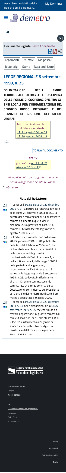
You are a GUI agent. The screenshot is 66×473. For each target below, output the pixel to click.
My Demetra (53, 3)
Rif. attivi (28, 60)
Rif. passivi (45, 60)
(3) (6, 141)
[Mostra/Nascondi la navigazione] (6, 17)
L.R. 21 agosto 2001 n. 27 (32, 132)
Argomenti (12, 60)
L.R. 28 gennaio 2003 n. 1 (32, 136)
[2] (5, 237)
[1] (5, 205)
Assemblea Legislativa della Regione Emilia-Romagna (20, 5)
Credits (55, 462)
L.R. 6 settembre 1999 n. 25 (34, 308)
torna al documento (48, 150)
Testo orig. (11, 66)
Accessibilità (53, 448)
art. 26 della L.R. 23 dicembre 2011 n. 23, (34, 304)
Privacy (55, 441)
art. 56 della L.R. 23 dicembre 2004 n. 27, (34, 206)
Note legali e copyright (50, 455)
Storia (26, 66)
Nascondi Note (44, 66)
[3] (5, 302)
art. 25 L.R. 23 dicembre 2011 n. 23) (31, 165)
